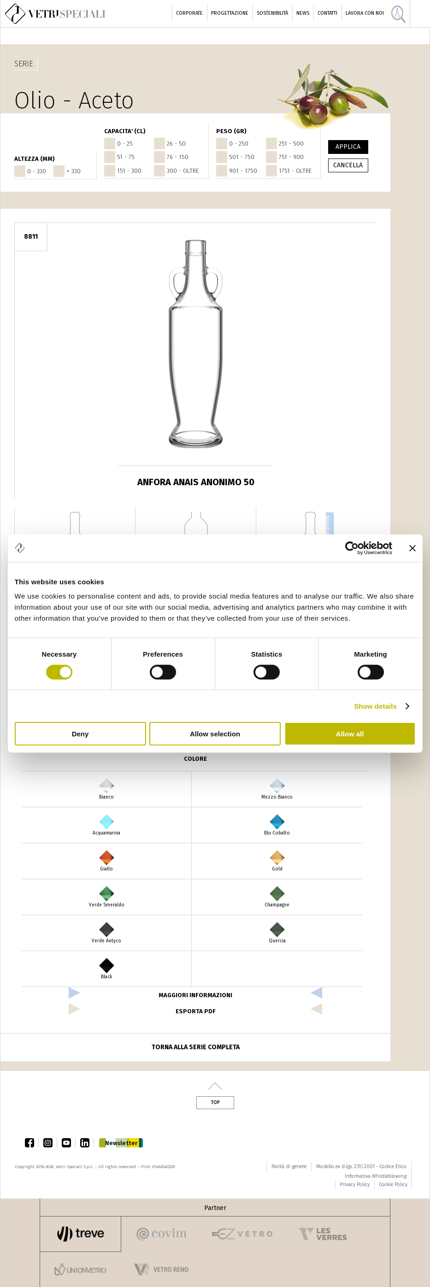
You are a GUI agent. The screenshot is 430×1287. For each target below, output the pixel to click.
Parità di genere (288, 1166)
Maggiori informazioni (195, 995)
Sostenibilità (272, 13)
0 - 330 (36, 171)
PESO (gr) (231, 131)
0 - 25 (125, 143)
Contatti (327, 13)
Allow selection (215, 734)
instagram (50, 1142)
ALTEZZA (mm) (34, 158)
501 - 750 (241, 156)
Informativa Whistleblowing (375, 1176)
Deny (80, 734)
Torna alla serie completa (196, 1047)
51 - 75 (126, 156)
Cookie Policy (393, 1184)
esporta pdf (196, 1011)
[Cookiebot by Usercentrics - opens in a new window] (352, 548)
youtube (69, 1142)
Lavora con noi (365, 13)
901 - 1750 (243, 170)
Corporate (189, 13)
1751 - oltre (295, 170)
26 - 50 (176, 143)
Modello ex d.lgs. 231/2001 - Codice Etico (361, 1166)
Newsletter (121, 1143)
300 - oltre (183, 170)
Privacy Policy (355, 1184)
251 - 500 (291, 143)
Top (215, 1102)
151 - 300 (129, 170)
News (302, 13)
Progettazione (229, 13)
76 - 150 (177, 156)
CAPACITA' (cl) (125, 131)
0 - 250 (238, 143)
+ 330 (73, 171)
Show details (375, 706)
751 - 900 (291, 156)
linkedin (87, 1142)
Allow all (350, 734)
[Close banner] (412, 548)
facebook (32, 1142)
